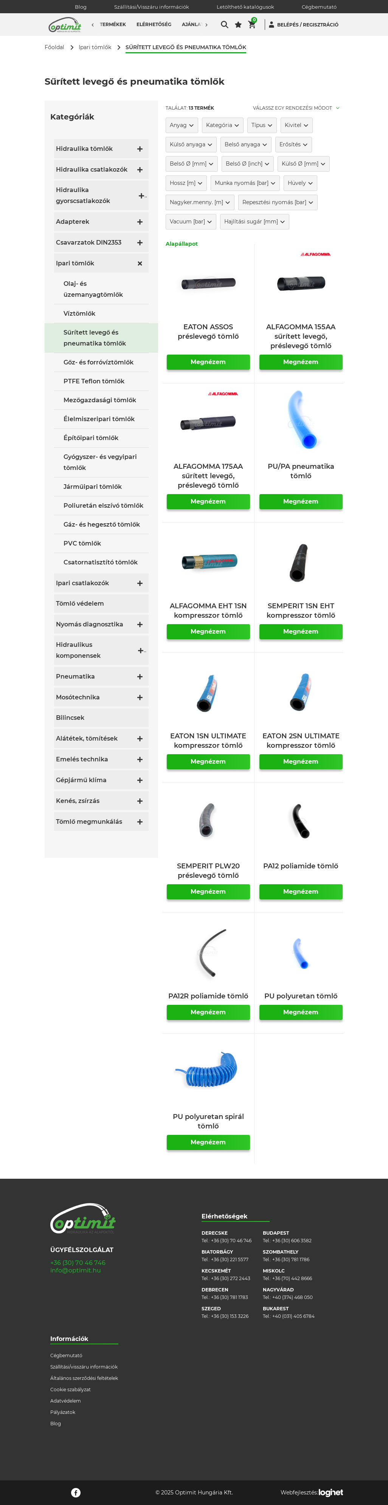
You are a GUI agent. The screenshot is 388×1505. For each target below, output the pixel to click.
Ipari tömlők (95, 47)
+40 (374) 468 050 (292, 1297)
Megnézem (208, 362)
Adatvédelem (65, 1401)
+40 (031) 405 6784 (293, 1316)
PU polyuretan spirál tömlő (208, 1121)
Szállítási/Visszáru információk (151, 7)
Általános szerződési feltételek (84, 1378)
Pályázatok (62, 1412)
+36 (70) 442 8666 (292, 1278)
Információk (69, 1338)
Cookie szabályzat (70, 1389)
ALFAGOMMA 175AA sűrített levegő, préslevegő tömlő (208, 476)
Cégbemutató (319, 7)
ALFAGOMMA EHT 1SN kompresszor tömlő (208, 611)
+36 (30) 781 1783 (229, 1297)
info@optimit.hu (75, 1270)
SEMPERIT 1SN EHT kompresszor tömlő (301, 611)
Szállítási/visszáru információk (84, 1367)
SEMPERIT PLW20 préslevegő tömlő (208, 871)
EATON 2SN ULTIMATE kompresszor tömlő (301, 741)
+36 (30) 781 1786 (290, 1259)
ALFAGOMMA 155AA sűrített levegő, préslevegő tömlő (300, 336)
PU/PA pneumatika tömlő (301, 471)
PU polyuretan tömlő (301, 996)
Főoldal (54, 47)
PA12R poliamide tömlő (208, 996)
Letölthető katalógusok (245, 7)
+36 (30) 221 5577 (229, 1259)
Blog (81, 7)
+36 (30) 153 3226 (229, 1316)
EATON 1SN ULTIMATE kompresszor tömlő (208, 741)
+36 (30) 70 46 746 (78, 1262)
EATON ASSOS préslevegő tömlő (208, 332)
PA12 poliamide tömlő (300, 866)
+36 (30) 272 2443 (230, 1278)
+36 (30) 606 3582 (292, 1240)
